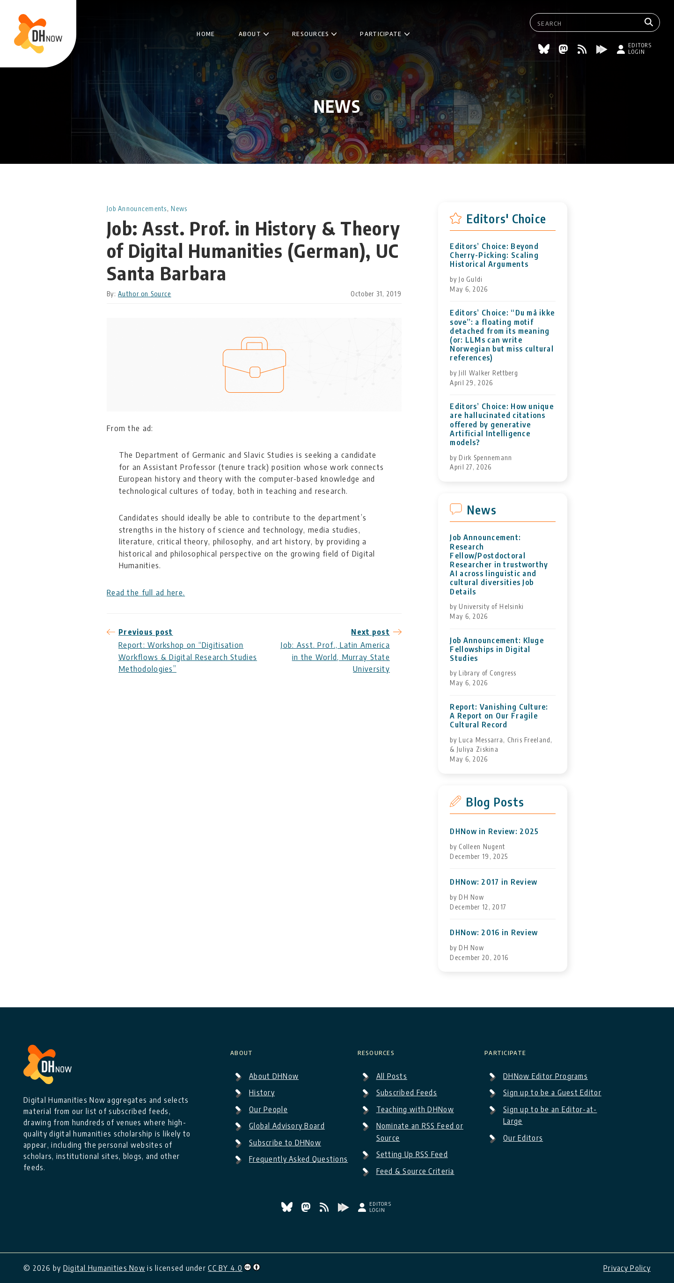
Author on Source (144, 294)
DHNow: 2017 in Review (493, 882)
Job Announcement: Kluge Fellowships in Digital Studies (496, 649)
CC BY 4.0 (225, 1268)
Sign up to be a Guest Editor (552, 1092)
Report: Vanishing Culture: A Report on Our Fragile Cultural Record (499, 716)
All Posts (392, 1076)
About (250, 32)
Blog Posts (495, 802)
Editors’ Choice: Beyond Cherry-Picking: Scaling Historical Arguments (494, 255)
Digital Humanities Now (104, 1268)
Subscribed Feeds (406, 1092)
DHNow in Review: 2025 (494, 831)
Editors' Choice (506, 219)
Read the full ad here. (146, 592)
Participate (381, 32)
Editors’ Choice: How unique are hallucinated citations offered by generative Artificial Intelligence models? (502, 424)
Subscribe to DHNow (285, 1142)
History (262, 1092)
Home (206, 32)
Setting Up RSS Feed (412, 1154)
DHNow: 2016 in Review (494, 932)
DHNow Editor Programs (545, 1076)
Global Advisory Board (287, 1125)
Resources (311, 32)
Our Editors (523, 1138)
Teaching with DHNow (415, 1109)
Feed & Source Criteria (415, 1171)
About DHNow (274, 1076)
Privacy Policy (627, 1268)
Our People (268, 1109)
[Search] (650, 22)
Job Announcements (137, 209)
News (179, 209)
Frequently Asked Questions (298, 1159)
